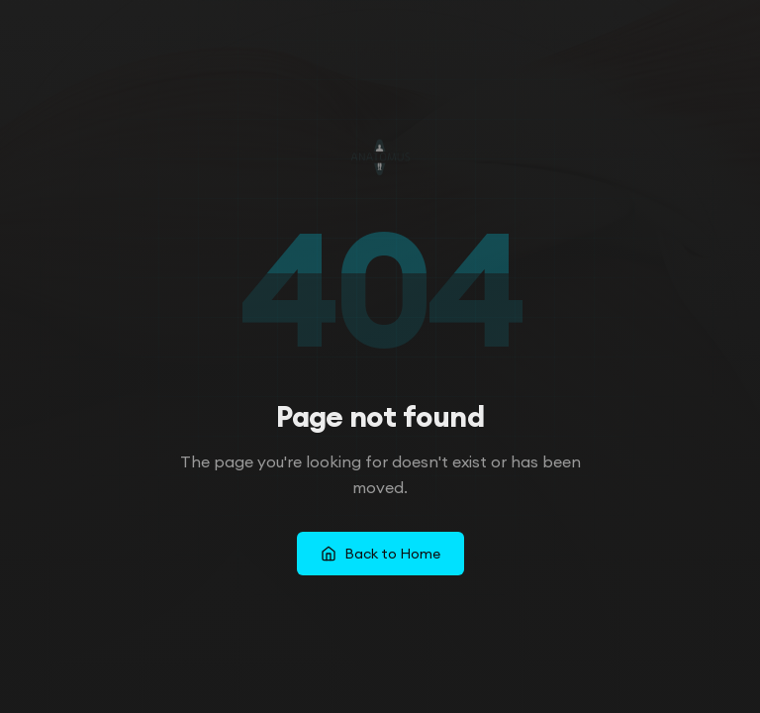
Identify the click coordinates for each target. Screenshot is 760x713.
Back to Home (380, 553)
